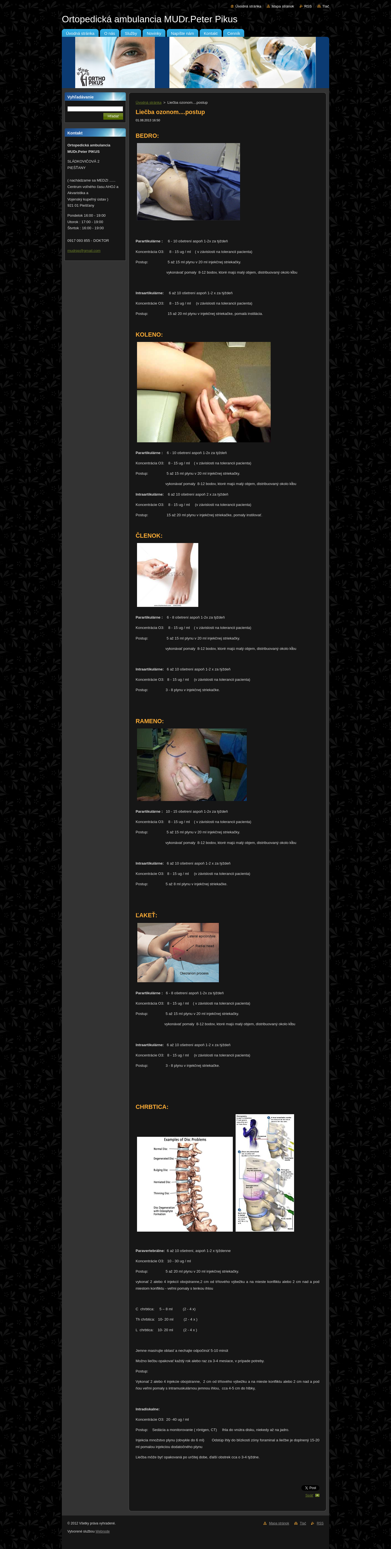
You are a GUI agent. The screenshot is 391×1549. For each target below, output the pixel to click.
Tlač (325, 6)
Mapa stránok (283, 6)
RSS (308, 6)
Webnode (103, 1531)
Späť (309, 1495)
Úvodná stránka (248, 6)
